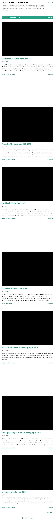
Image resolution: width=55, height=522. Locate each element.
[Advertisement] (27, 91)
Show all (50, 17)
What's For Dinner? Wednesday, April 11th (20, 347)
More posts (50, 512)
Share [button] (3, 74)
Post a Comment (10, 74)
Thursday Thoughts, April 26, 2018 (16, 144)
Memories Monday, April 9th (14, 492)
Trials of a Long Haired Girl (15, 2)
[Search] (49, 2)
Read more (50, 74)
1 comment (9, 303)
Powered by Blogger (27, 518)
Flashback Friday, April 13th (14, 203)
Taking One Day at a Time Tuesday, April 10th (21, 432)
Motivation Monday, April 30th (15, 58)
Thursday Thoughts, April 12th (15, 288)
